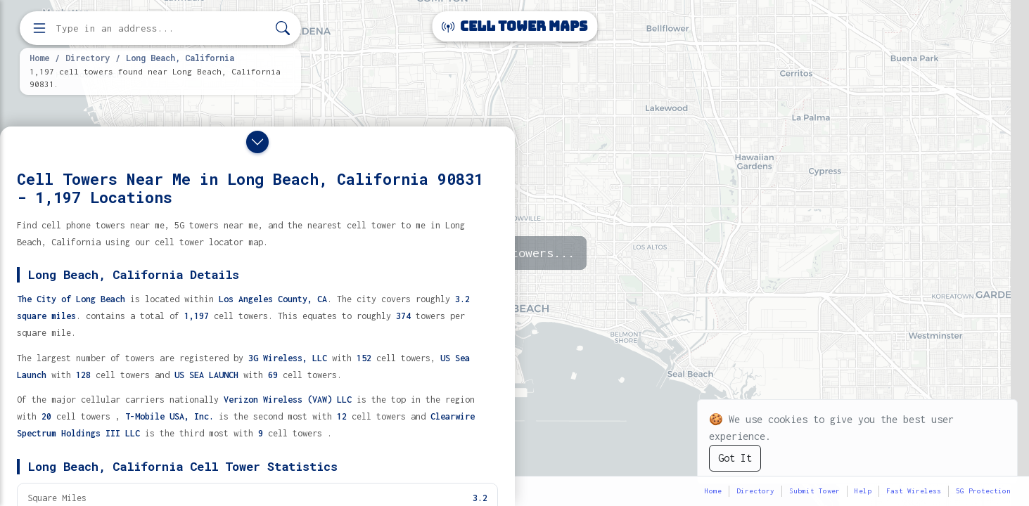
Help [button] (863, 491)
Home (39, 57)
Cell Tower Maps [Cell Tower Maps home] (514, 26)
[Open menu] (39, 28)
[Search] (282, 28)
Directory (87, 57)
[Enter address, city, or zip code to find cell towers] (161, 28)
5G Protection (983, 491)
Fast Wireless (913, 491)
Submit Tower (814, 491)
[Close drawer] (257, 142)
